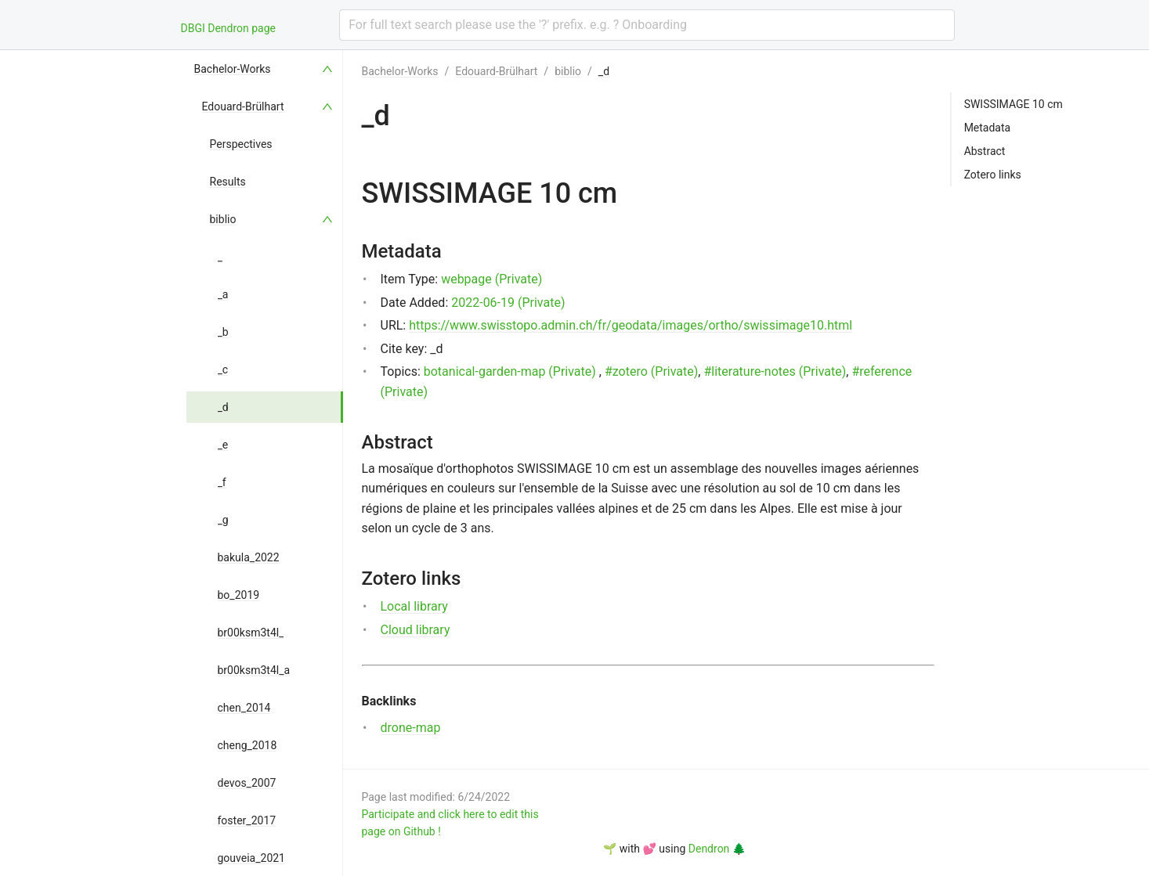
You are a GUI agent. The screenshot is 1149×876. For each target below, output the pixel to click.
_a (223, 294)
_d (223, 407)
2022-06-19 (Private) (508, 302)
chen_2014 (244, 707)
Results (228, 181)
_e (223, 444)
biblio (223, 219)
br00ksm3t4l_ (251, 632)
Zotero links (992, 174)
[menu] (264, 463)
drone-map (411, 727)
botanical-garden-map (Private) (510, 371)
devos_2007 (247, 783)
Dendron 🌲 (717, 848)
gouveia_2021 (252, 858)
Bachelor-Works (232, 69)
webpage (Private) (491, 279)
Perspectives (241, 144)
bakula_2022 (249, 557)
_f (222, 482)
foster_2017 (247, 820)
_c (223, 369)
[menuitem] (264, 69)
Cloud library (415, 629)
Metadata (987, 127)
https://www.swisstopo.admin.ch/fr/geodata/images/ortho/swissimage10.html (630, 325)
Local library (414, 606)
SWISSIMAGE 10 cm (1013, 104)
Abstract (985, 151)
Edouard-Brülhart (243, 106)
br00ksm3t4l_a (254, 670)
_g (223, 520)
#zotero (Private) (651, 371)
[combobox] (647, 25)
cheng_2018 (247, 745)
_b (223, 332)
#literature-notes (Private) (774, 371)
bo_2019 (239, 595)
